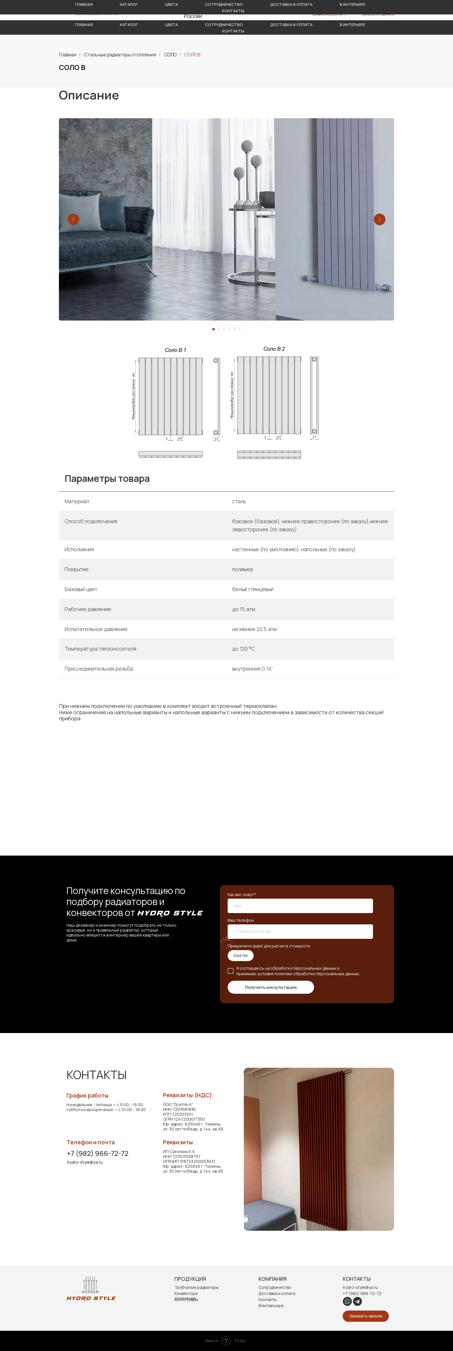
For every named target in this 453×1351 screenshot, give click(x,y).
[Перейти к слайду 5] (234, 329)
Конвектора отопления (186, 1296)
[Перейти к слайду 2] (219, 329)
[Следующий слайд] (379, 219)
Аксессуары (186, 1299)
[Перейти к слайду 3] (224, 329)
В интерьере (352, 24)
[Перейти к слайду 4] (229, 329)
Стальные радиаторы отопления (120, 55)
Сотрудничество (224, 24)
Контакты (233, 31)
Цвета (171, 24)
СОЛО (170, 55)
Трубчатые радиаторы (196, 1287)
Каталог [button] (129, 24)
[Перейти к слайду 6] (239, 329)
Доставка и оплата (291, 24)
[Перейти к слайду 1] (213, 329)
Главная (84, 24)
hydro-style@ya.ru (321, 9)
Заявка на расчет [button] (328, 14)
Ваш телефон (241, 920)
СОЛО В (192, 55)
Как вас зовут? (242, 894)
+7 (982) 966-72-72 (97, 1153)
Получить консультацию (271, 987)
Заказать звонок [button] (378, 14)
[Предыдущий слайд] (73, 219)
